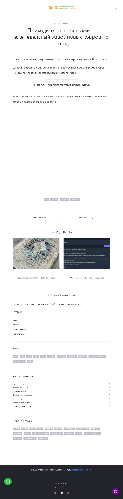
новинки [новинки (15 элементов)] (61, 357)
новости (75, 200)
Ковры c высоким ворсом (23, 395)
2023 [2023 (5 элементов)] (29, 357)
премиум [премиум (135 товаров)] (17, 438)
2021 (46, 200)
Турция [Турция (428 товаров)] (58, 429)
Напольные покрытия (21, 402)
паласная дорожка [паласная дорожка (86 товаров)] (92, 434)
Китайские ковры (19, 391)
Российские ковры (20, 387)
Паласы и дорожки (20, 399)
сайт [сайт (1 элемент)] (30, 361)
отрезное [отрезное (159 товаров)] (69, 434)
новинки (64, 200)
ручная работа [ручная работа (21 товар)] (30, 438)
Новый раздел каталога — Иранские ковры (36, 277)
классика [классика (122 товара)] (17, 434)
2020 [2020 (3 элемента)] (15, 357)
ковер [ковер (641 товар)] (27, 434)
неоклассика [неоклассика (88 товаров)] (57, 434)
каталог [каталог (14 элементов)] (51, 357)
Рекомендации (18, 334)
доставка (44, 72)
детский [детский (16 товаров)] (95, 429)
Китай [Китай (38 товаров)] (25, 429)
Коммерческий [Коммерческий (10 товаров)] (36, 429)
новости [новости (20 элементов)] (72, 357)
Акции (15, 320)
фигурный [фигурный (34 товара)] (43, 438)
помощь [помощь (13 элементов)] (82, 357)
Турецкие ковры (19, 384)
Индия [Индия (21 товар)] (16, 429)
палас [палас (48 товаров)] (79, 434)
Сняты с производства (22, 406)
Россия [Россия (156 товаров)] (49, 429)
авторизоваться (73, 304)
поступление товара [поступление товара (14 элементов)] (97, 357)
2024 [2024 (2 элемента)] (36, 357)
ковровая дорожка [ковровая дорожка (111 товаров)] (40, 434)
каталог (54, 200)
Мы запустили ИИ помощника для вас (87, 277)
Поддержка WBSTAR (82, 469)
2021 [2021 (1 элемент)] (22, 357)
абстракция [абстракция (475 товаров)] (69, 429)
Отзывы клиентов (19, 329)
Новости (65, 23)
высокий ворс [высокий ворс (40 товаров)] (82, 429)
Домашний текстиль (69, 487)
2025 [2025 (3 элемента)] (43, 357)
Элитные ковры (51, 487)
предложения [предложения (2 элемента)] (19, 361)
